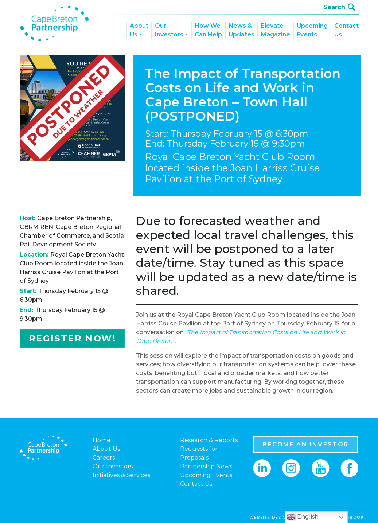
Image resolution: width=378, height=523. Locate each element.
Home (101, 440)
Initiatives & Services (121, 475)
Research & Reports (209, 440)
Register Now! (72, 338)
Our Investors (169, 30)
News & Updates (241, 30)
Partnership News (206, 466)
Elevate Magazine (275, 30)
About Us (139, 30)
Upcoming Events (312, 30)
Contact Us (346, 30)
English (303, 517)
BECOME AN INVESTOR (305, 444)
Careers (104, 457)
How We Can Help (208, 30)
